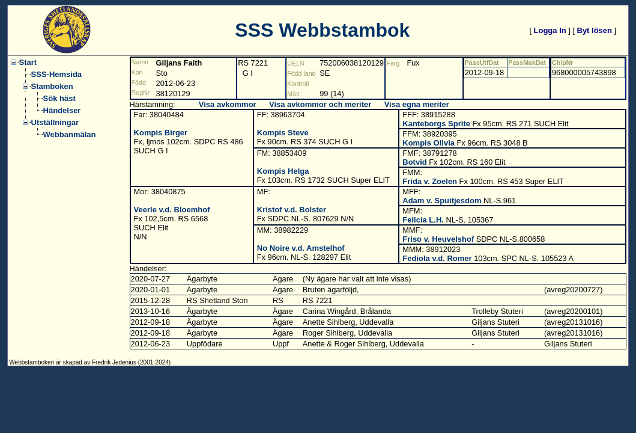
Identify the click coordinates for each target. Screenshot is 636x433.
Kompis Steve (283, 132)
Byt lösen (595, 30)
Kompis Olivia (428, 142)
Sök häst (59, 98)
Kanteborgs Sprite (436, 123)
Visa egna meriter (416, 104)
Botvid (414, 162)
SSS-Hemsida (56, 74)
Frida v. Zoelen (429, 181)
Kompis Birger (161, 132)
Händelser (62, 110)
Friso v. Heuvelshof (438, 239)
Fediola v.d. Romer (436, 258)
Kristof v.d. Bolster (291, 209)
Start (28, 62)
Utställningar (55, 122)
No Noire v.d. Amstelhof (301, 248)
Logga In (550, 30)
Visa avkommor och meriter (320, 104)
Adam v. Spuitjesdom (441, 200)
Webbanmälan (69, 134)
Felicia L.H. (423, 219)
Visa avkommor (227, 104)
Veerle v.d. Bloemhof (172, 209)
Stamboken (52, 86)
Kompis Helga (283, 171)
